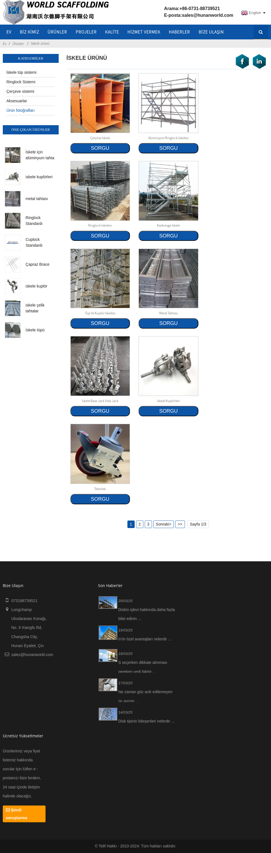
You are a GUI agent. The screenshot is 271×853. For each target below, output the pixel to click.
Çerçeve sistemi (20, 91)
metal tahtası (37, 198)
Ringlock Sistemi (20, 82)
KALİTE (112, 32)
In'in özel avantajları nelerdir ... (144, 639)
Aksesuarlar (16, 101)
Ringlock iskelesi (100, 225)
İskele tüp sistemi (21, 72)
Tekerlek (100, 489)
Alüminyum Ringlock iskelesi (168, 138)
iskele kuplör (36, 286)
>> (180, 524)
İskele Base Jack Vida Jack (100, 401)
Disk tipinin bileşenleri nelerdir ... (146, 721)
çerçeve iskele (100, 138)
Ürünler (57, 32)
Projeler (86, 32)
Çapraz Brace (38, 264)
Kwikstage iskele (168, 225)
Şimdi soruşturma (16, 814)
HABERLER (179, 32)
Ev (8, 32)
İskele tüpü (35, 330)
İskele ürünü (40, 43)
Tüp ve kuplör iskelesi (100, 313)
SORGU (100, 148)
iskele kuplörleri (39, 177)
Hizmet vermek (143, 32)
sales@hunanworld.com (207, 15)
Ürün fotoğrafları (20, 110)
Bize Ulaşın (211, 32)
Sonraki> (164, 524)
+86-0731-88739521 (199, 8)
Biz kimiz (29, 32)
